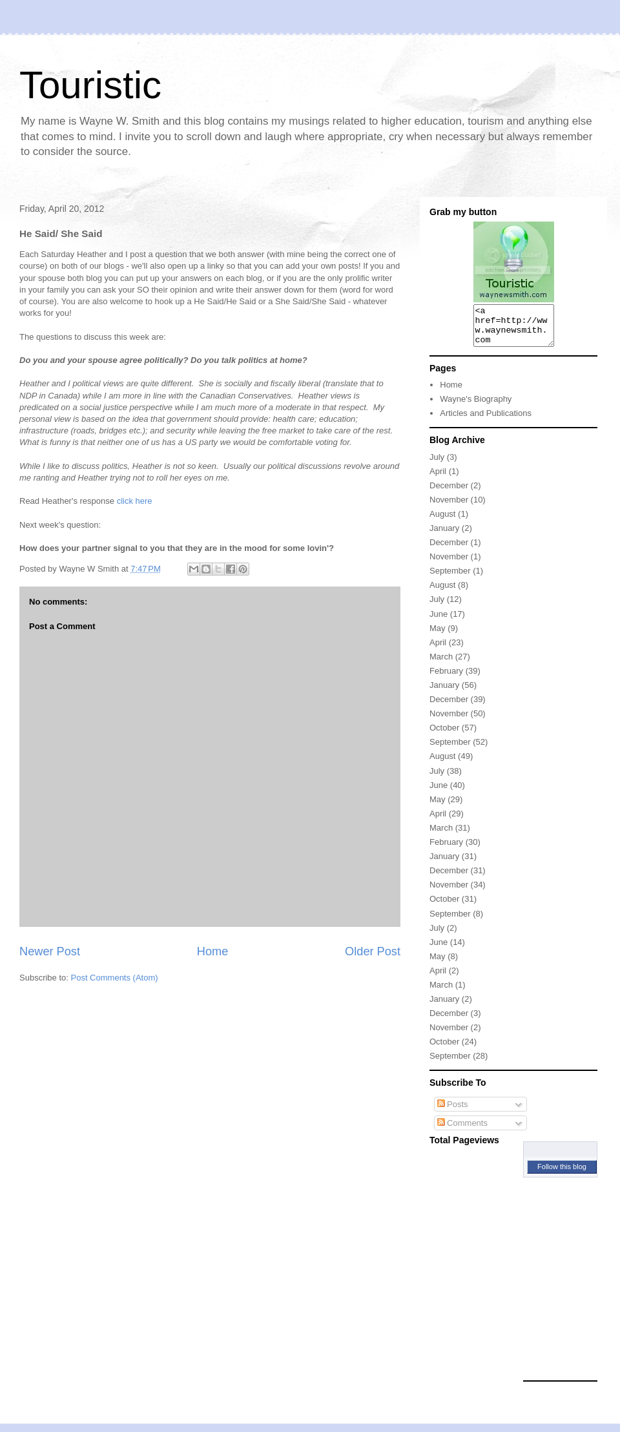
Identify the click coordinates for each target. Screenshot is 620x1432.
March (441, 664)
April (437, 479)
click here (134, 501)
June (438, 622)
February (446, 678)
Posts (452, 1112)
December (448, 493)
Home (213, 951)
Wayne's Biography (476, 406)
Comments (462, 1131)
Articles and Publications (486, 421)
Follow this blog (561, 1174)
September (450, 578)
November (448, 507)
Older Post (372, 951)
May (437, 636)
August (442, 521)
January (444, 536)
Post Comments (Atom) (114, 977)
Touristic (90, 85)
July (436, 465)
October (444, 735)
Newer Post (49, 951)
